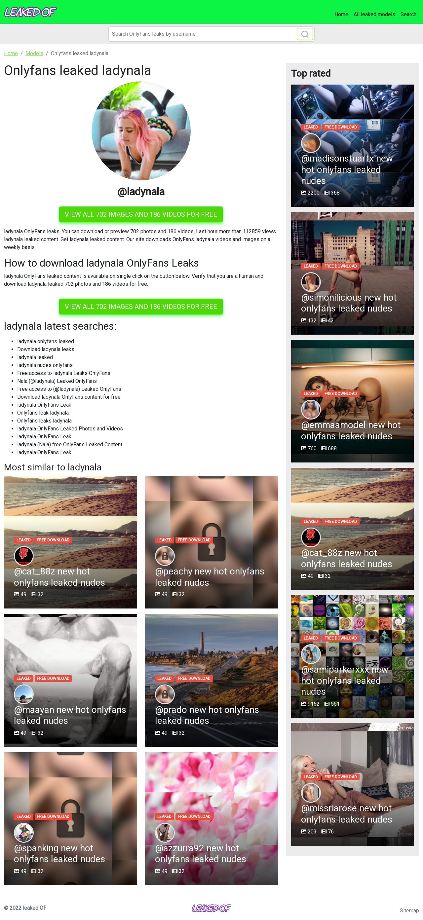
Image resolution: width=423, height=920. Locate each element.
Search (408, 14)
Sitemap (409, 910)
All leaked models (374, 14)
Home (341, 14)
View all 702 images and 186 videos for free (141, 214)
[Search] (211, 34)
